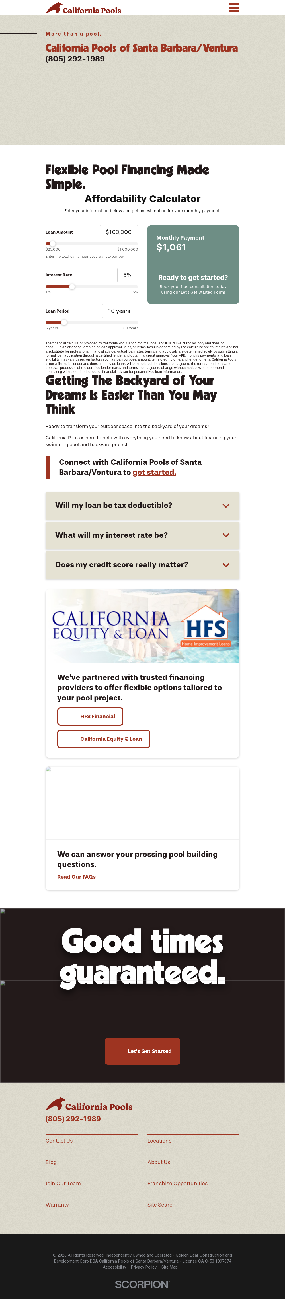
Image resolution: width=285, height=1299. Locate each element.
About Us (158, 1162)
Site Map (169, 1267)
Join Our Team (63, 1183)
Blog (51, 1162)
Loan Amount (59, 232)
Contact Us (59, 1141)
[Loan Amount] (119, 232)
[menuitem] (114, 1267)
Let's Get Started (150, 1051)
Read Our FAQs (76, 877)
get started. (154, 472)
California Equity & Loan (111, 739)
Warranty (57, 1205)
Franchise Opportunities (177, 1183)
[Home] (83, 7)
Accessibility (114, 1267)
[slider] (92, 243)
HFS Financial (97, 716)
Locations (159, 1141)
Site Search (161, 1205)
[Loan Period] (120, 311)
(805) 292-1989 (75, 58)
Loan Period (57, 311)
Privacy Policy (144, 1267)
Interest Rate (59, 275)
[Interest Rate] (127, 275)
